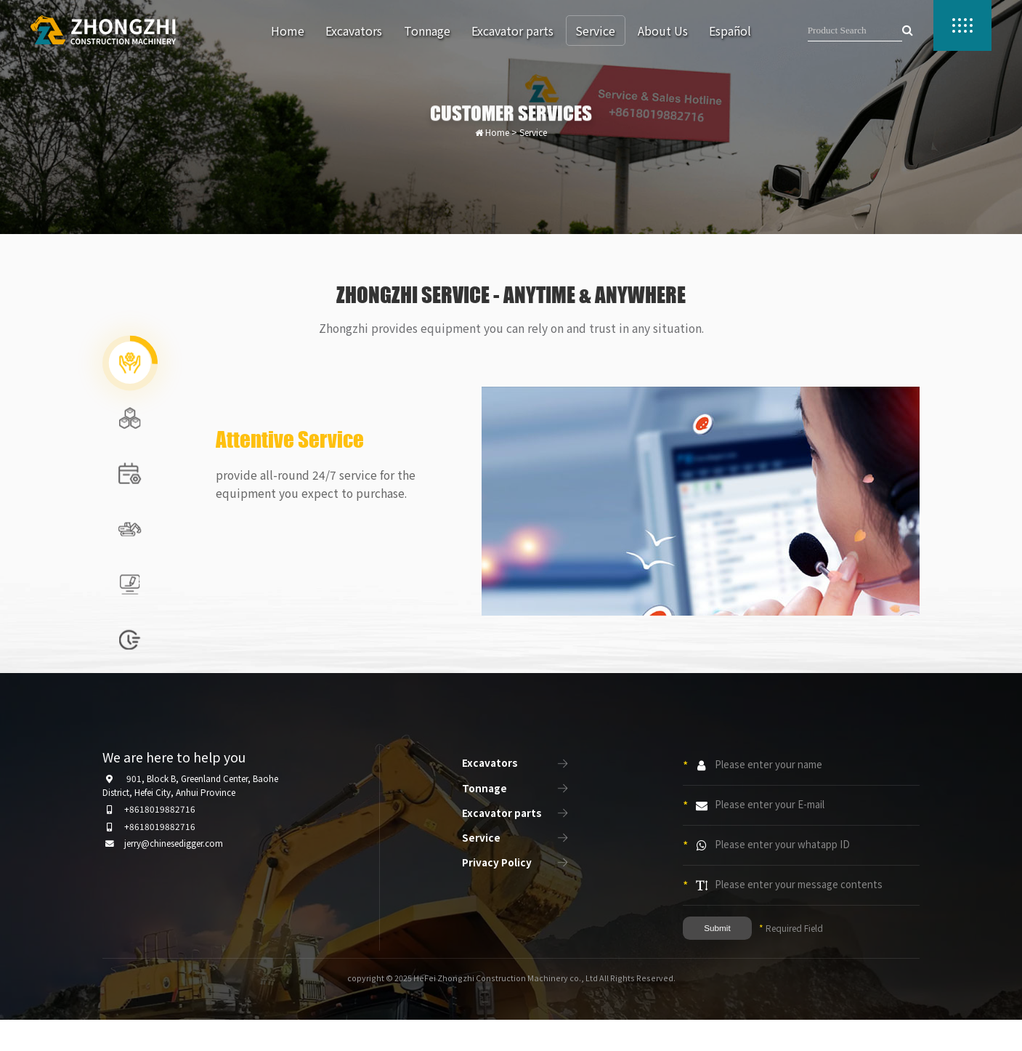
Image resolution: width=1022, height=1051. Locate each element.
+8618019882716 (159, 808)
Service (533, 132)
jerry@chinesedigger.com (173, 843)
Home (492, 132)
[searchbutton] (907, 30)
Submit (717, 928)
